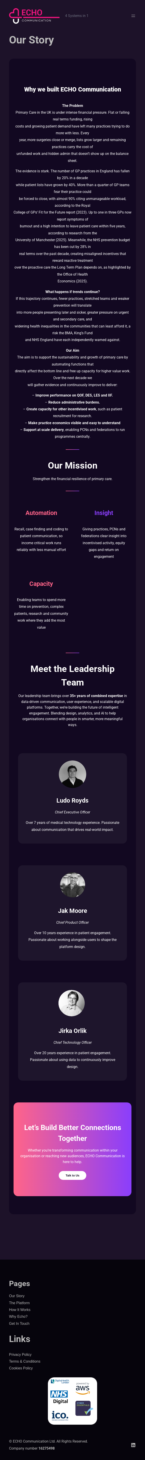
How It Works (19, 1310)
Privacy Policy (20, 1355)
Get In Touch (19, 1323)
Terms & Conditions (24, 1361)
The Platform (19, 1303)
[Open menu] (133, 16)
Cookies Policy (21, 1368)
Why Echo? (18, 1316)
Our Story (16, 1296)
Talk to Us (72, 1175)
